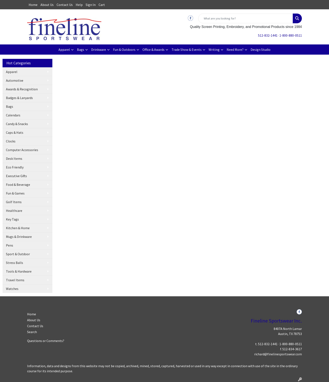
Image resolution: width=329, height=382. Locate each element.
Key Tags (12, 219)
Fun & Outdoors (124, 49)
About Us (47, 5)
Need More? (235, 49)
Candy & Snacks (17, 124)
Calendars (13, 115)
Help (79, 5)
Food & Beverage (18, 184)
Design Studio (260, 49)
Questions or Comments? (45, 341)
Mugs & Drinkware (19, 236)
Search (32, 332)
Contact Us (65, 5)
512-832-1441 (267, 35)
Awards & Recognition (22, 89)
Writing (214, 49)
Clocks (10, 141)
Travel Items (15, 280)
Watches (12, 289)
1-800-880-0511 (290, 35)
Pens (9, 245)
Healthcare (14, 210)
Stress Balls (14, 263)
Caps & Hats (14, 132)
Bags (80, 49)
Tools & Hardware (19, 271)
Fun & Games (15, 193)
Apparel (64, 49)
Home (33, 5)
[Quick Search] (245, 18)
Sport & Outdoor (18, 254)
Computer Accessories (22, 150)
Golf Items (14, 202)
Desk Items (14, 158)
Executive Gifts (16, 176)
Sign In (91, 5)
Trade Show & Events (186, 49)
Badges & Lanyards (19, 98)
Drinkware (98, 49)
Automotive (14, 80)
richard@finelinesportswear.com (278, 354)
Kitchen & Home (18, 228)
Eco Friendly (15, 167)
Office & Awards (153, 49)
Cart (102, 5)
